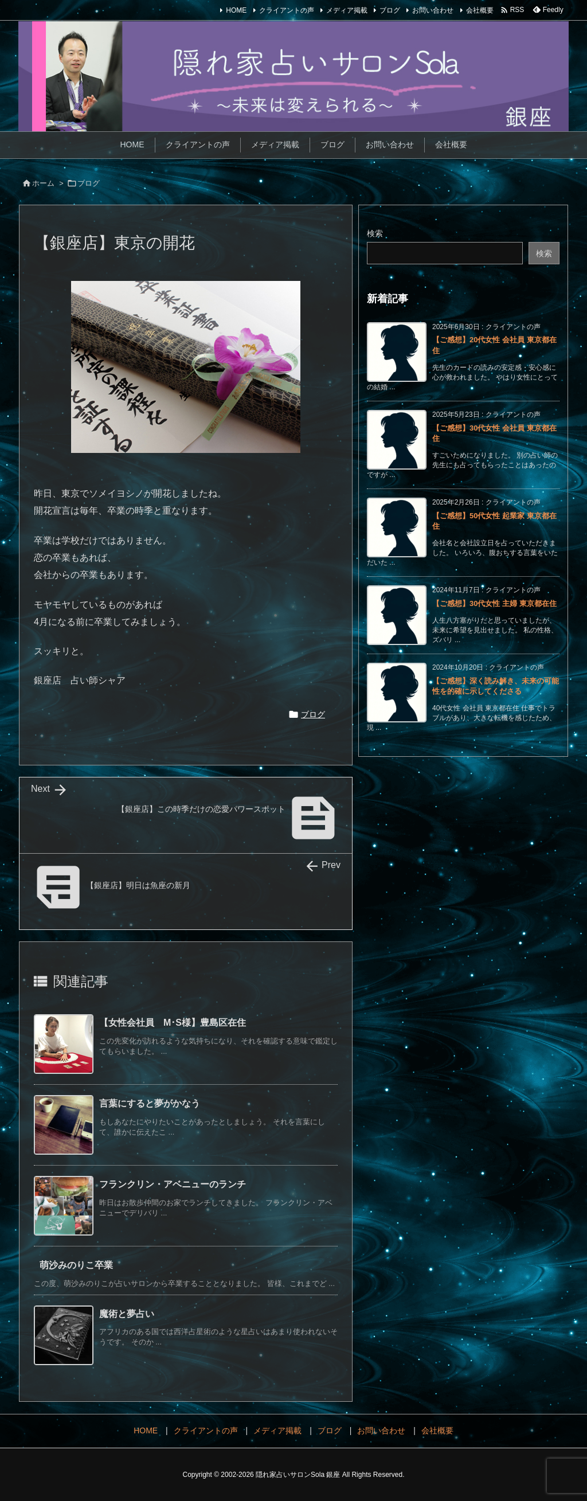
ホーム (43, 183)
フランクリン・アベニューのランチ (172, 1184)
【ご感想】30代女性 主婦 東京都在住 (494, 603)
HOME (236, 10)
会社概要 (480, 10)
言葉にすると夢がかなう (149, 1103)
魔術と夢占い (126, 1314)
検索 (375, 233)
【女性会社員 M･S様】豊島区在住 (172, 1022)
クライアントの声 (286, 10)
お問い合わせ (432, 10)
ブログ (389, 10)
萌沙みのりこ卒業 (76, 1265)
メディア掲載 (346, 10)
